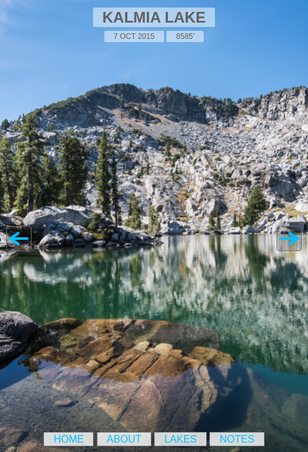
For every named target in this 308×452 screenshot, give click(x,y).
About (124, 439)
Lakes (180, 439)
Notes (236, 439)
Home (68, 439)
